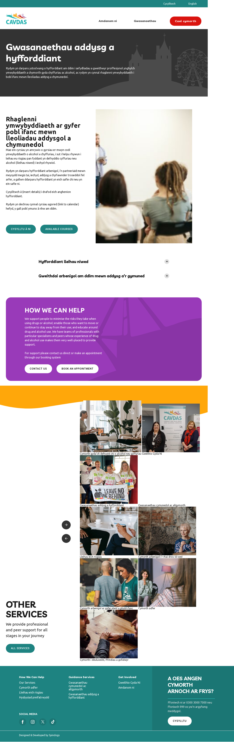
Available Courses (72, 229)
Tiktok (52, 722)
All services (33, 648)
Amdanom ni (122, 21)
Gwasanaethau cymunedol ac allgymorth (78, 686)
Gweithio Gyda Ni (129, 682)
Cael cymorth (199, 20)
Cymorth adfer (28, 687)
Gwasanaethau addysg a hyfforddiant (84, 696)
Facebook (22, 722)
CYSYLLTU (180, 721)
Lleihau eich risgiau (31, 692)
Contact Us (51, 369)
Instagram (32, 722)
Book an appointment (90, 369)
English (206, 3)
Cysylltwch (183, 3)
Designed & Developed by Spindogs (39, 735)
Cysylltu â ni (34, 229)
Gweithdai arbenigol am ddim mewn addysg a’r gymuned (105, 276)
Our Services (27, 682)
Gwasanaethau (159, 21)
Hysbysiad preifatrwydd (34, 697)
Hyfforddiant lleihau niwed (77, 262)
